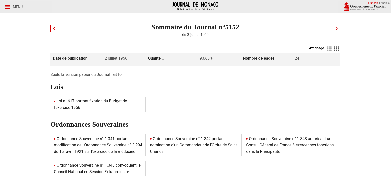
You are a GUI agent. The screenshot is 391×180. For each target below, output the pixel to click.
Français (373, 3)
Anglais (385, 3)
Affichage (316, 83)
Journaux (80, 39)
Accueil (57, 39)
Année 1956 (107, 39)
